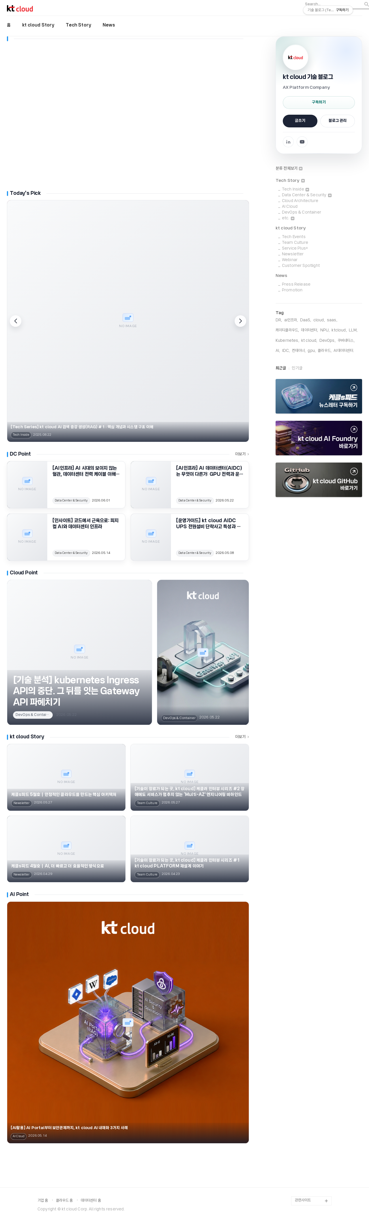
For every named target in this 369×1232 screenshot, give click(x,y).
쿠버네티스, (346, 341)
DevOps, (327, 341)
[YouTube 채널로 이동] (302, 141)
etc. (288, 218)
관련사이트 (303, 1200)
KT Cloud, (309, 341)
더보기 (242, 454)
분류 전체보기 (289, 168)
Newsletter (293, 254)
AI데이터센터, (344, 351)
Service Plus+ (295, 248)
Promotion (292, 290)
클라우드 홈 (64, 1201)
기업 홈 (42, 1201)
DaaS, (305, 320)
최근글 (281, 368)
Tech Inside (295, 189)
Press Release (296, 284)
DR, (279, 320)
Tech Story (78, 25)
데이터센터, (309, 330)
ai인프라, (291, 320)
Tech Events (294, 237)
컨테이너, (299, 351)
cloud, (319, 320)
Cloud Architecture (300, 201)
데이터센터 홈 (91, 1201)
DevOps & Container (301, 212)
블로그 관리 (338, 121)
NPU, (325, 330)
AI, (278, 351)
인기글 (297, 368)
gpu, (312, 351)
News (109, 25)
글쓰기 (300, 121)
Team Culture (295, 243)
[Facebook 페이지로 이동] (288, 141)
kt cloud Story (38, 25)
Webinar (290, 260)
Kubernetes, (287, 341)
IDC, (286, 351)
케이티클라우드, (287, 330)
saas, (332, 320)
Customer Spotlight (301, 266)
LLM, (353, 330)
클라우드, (325, 351)
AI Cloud (290, 207)
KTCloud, (339, 330)
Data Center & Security (307, 195)
